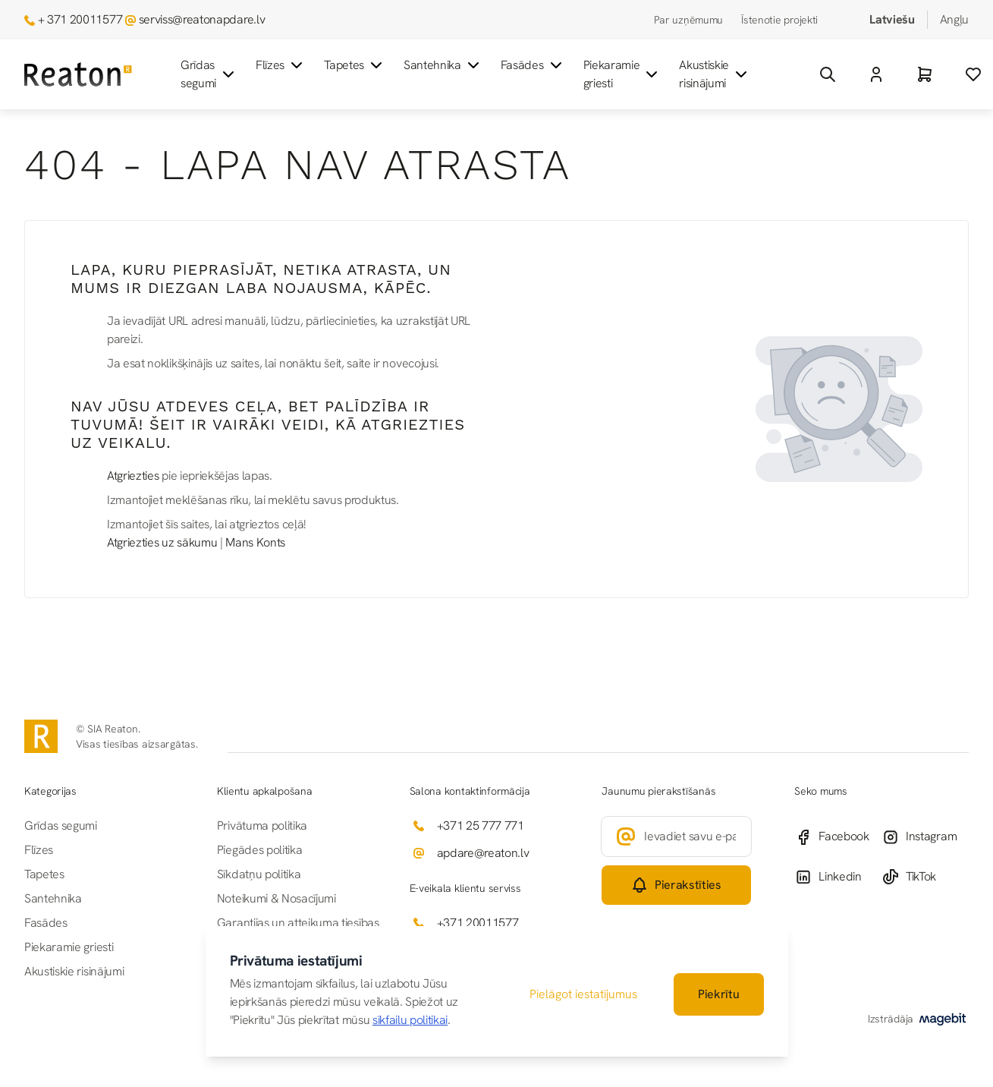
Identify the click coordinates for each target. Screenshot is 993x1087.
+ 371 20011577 (80, 19)
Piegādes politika (260, 850)
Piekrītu (718, 994)
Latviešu (891, 19)
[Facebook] (837, 837)
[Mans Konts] (876, 74)
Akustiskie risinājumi (714, 74)
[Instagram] (925, 837)
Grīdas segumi (209, 74)
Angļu (954, 19)
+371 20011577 (478, 923)
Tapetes (354, 65)
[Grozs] (924, 74)
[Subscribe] (676, 885)
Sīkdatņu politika (259, 874)
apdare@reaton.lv (483, 853)
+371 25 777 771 (480, 825)
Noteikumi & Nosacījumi (276, 898)
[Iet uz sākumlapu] (78, 74)
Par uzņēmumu (689, 20)
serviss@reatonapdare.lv (202, 19)
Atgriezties (133, 476)
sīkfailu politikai (410, 1020)
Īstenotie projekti (779, 20)
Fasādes (533, 65)
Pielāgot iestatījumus (583, 994)
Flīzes (281, 65)
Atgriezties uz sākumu (162, 542)
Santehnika (443, 65)
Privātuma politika (262, 825)
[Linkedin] (837, 876)
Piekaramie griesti (622, 74)
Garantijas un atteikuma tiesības (298, 923)
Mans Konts (255, 542)
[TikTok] (925, 876)
